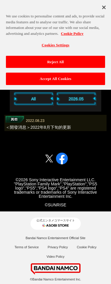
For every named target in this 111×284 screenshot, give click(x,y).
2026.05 (76, 99)
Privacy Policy (58, 247)
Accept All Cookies (55, 77)
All (33, 99)
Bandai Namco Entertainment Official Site (55, 238)
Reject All (55, 60)
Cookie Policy (86, 247)
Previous (6, 98)
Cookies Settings (55, 43)
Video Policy (55, 256)
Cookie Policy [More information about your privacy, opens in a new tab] (72, 31)
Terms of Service (27, 247)
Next (104, 98)
